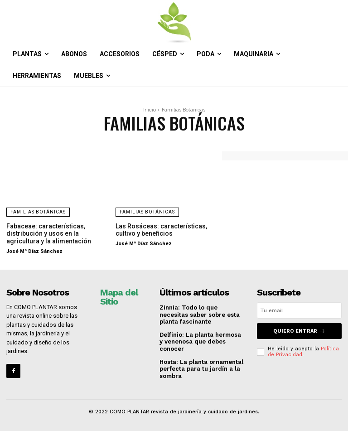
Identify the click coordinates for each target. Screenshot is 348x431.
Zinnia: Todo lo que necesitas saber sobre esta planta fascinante (200, 314)
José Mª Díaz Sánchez (34, 251)
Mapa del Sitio (119, 297)
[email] (299, 310)
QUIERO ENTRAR (299, 331)
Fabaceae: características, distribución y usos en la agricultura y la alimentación (48, 234)
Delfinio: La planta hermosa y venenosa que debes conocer (200, 341)
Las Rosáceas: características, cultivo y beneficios (161, 230)
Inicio (149, 110)
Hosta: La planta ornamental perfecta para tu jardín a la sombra (201, 368)
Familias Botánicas (38, 211)
